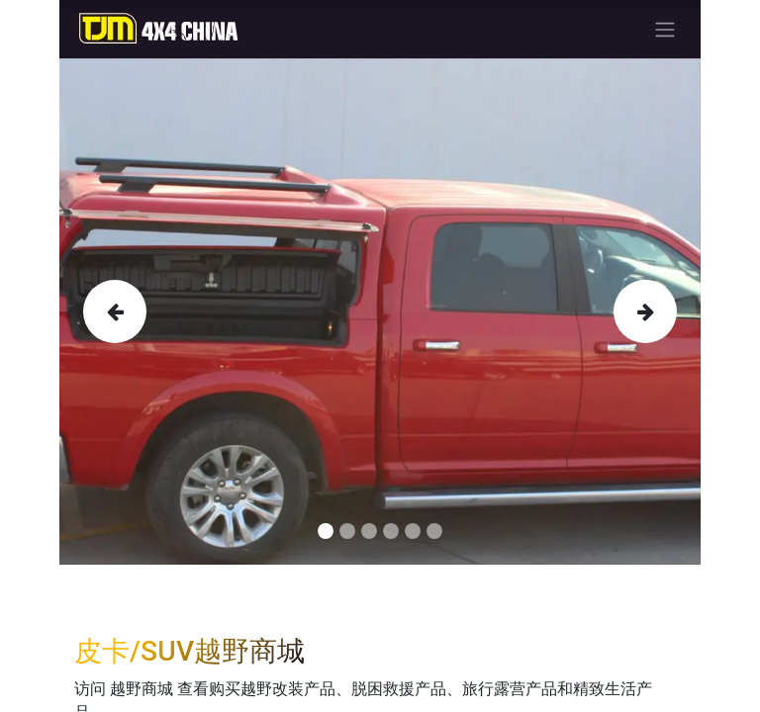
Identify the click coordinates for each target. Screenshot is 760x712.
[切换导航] (665, 29)
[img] (109, 311)
